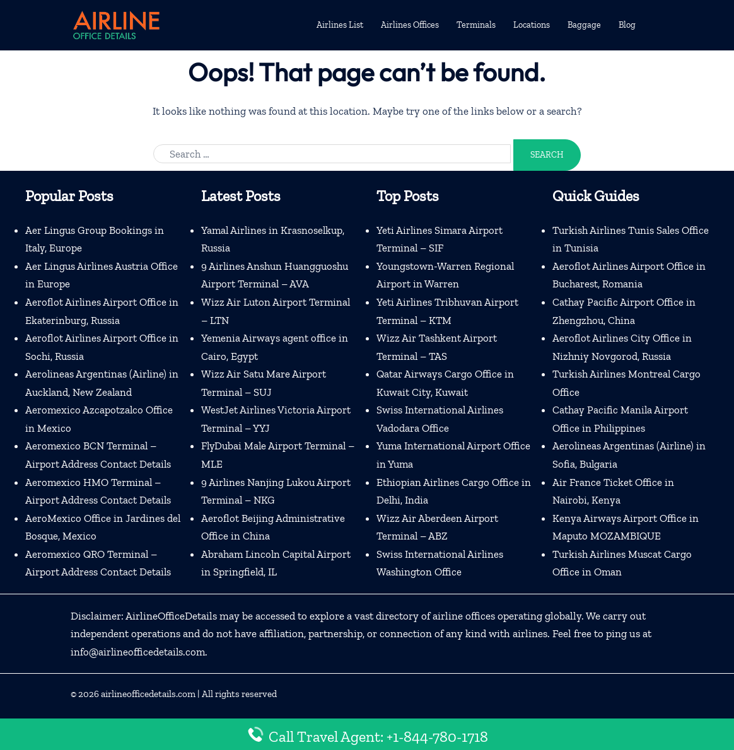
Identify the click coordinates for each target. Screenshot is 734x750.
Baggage (584, 25)
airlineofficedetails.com (148, 697)
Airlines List (340, 25)
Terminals (476, 25)
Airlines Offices (410, 25)
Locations (531, 25)
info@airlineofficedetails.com (139, 655)
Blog (627, 25)
